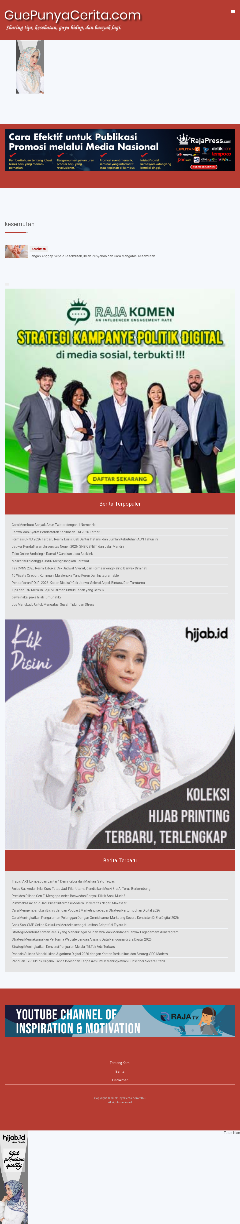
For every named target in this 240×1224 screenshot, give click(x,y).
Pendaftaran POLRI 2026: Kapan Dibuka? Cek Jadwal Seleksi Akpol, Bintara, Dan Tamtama (78, 583)
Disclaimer (120, 1080)
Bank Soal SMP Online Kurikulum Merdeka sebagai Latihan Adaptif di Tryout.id (69, 925)
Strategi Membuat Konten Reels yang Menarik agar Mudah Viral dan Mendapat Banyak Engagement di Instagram (95, 932)
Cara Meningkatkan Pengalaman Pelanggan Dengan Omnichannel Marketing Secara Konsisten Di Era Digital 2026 (95, 918)
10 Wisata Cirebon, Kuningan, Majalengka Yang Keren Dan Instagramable (65, 575)
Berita (120, 1071)
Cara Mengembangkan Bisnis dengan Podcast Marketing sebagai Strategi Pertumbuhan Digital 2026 (86, 910)
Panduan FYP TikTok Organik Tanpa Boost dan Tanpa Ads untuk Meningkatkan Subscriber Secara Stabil (88, 961)
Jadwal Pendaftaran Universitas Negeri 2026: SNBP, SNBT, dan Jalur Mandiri (68, 546)
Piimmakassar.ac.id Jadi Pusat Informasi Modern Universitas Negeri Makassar (69, 903)
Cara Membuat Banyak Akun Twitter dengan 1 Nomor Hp (54, 525)
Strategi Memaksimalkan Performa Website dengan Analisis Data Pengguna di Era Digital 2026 (82, 939)
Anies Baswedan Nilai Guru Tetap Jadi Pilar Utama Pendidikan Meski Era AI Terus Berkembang (81, 889)
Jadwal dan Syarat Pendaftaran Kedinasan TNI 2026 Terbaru (56, 532)
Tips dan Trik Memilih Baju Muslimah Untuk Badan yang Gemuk (58, 590)
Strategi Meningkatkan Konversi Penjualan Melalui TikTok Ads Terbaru (63, 947)
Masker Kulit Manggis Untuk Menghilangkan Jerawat (50, 561)
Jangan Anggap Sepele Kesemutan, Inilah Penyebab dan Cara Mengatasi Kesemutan (92, 256)
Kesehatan (39, 249)
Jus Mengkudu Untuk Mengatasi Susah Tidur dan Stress (53, 604)
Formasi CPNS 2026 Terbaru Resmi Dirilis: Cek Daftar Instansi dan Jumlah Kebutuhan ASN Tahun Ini (85, 539)
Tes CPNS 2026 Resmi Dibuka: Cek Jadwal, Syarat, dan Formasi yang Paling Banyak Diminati (79, 568)
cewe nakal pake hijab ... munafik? (36, 597)
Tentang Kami (120, 1063)
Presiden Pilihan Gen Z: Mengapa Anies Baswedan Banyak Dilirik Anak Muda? (68, 896)
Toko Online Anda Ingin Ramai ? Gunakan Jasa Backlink (52, 554)
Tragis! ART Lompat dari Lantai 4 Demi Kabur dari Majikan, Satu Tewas (63, 881)
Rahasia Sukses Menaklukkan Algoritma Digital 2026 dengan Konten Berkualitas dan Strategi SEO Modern (90, 954)
